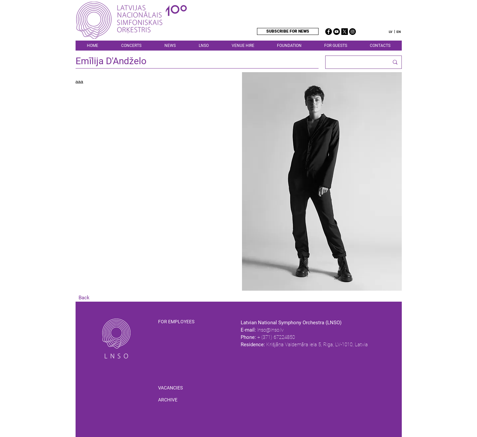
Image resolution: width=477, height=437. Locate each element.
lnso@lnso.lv (270, 330)
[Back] (84, 298)
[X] (344, 31)
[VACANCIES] (170, 388)
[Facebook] (328, 31)
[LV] (390, 31)
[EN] (398, 31)
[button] (203, 46)
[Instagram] (352, 31)
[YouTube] (336, 31)
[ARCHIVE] (167, 400)
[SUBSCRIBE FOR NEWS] (288, 31)
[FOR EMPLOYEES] (183, 322)
